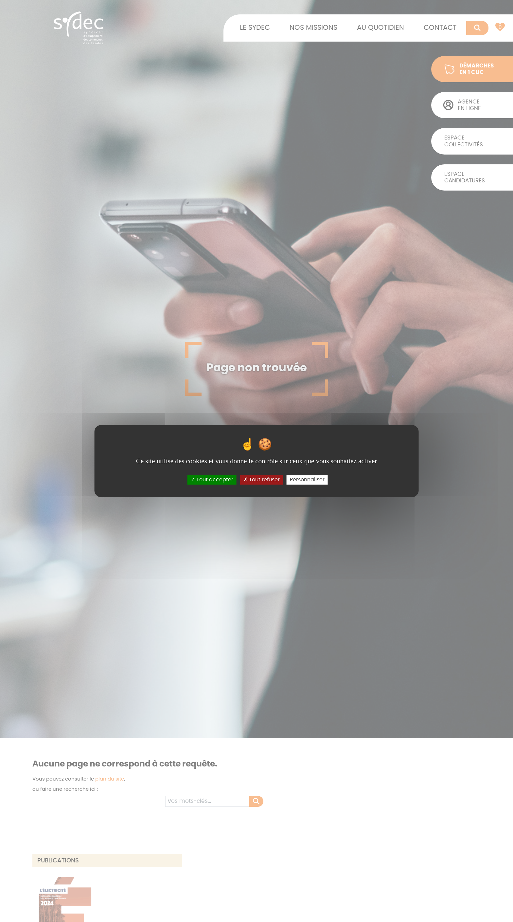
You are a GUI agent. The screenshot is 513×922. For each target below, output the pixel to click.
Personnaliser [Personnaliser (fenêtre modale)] (307, 479)
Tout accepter (212, 479)
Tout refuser (261, 479)
